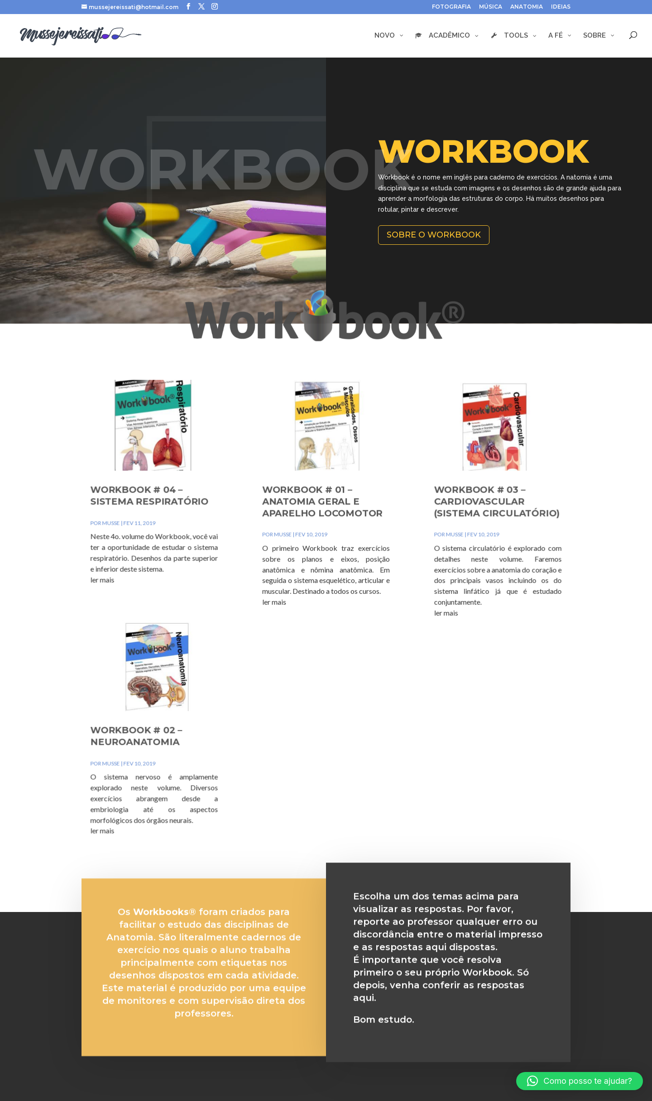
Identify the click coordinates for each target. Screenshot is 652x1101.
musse (146, 539)
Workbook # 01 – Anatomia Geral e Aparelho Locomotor (323, 521)
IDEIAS (560, 7)
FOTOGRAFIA (451, 7)
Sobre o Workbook (434, 235)
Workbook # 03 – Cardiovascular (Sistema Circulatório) (468, 521)
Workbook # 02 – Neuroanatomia (167, 717)
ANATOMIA (526, 7)
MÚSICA (490, 7)
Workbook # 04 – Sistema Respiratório (178, 516)
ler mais (139, 586)
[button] (579, 1081)
